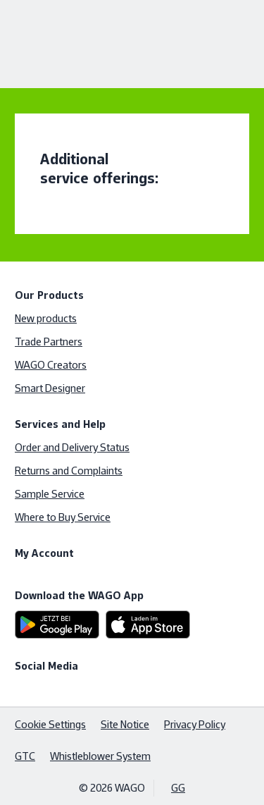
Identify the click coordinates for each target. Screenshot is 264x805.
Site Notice (125, 724)
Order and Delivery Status (72, 447)
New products (46, 318)
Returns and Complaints (68, 471)
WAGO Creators (51, 365)
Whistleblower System (100, 756)
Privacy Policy (194, 724)
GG (178, 788)
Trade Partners (48, 342)
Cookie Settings (50, 724)
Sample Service (49, 494)
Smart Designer (50, 388)
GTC (25, 756)
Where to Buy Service (63, 517)
